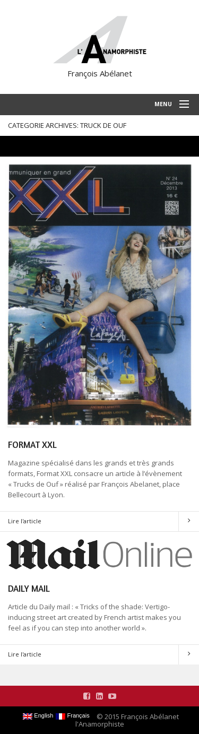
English (38, 716)
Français (72, 716)
